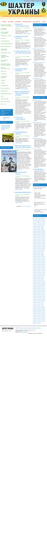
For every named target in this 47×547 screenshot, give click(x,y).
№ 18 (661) (43, 245)
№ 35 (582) (39, 288)
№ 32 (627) (35, 264)
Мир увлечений (4, 98)
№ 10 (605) (39, 275)
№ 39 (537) (35, 311)
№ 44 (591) (39, 283)
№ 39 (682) (43, 234)
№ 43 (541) (43, 308)
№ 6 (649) (42, 251)
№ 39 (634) (43, 259)
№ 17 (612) (35, 272)
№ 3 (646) (42, 253)
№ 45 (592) (35, 283)
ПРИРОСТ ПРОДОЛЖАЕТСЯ (39, 27)
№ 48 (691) (42, 229)
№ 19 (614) (39, 270)
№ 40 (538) (43, 310)
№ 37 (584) (43, 286)
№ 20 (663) (35, 245)
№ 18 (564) (35, 297)
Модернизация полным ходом (39, 62)
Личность (3, 38)
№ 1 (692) (38, 229)
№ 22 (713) (39, 218)
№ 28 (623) (39, 265)
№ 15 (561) (35, 299)
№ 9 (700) (43, 224)
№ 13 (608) (39, 273)
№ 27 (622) (43, 265)
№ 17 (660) (35, 246)
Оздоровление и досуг (6, 93)
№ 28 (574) (43, 291)
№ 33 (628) (43, 262)
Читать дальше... (27, 33)
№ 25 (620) (39, 267)
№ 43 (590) (43, 283)
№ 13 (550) (43, 299)
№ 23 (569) (39, 294)
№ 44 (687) (35, 232)
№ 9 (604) (43, 275)
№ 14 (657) (35, 248)
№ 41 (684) (35, 234)
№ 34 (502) (43, 313)
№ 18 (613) (43, 270)
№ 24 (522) (35, 319)
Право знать (3, 71)
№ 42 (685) (43, 232)
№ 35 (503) (39, 313)
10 (28, 206)
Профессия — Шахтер (6, 35)
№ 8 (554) (38, 302)
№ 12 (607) (43, 273)
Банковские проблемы (38, 138)
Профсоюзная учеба (6, 46)
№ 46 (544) (43, 307)
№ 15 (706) (43, 221)
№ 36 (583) (35, 288)
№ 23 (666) (35, 243)
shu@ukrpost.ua (25, 332)
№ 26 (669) (35, 242)
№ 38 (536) (39, 311)
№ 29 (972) (35, 240)
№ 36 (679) (43, 235)
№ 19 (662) (39, 245)
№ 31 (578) (43, 289)
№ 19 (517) (43, 321)
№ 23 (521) (39, 319)
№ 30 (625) (43, 264)
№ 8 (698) (34, 226)
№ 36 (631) (43, 261)
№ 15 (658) (43, 246)
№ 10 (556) (43, 300)
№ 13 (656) (39, 248)
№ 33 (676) (43, 237)
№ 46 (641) (39, 256)
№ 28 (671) (39, 240)
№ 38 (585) (39, 286)
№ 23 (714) (35, 218)
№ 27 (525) (35, 318)
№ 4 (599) (42, 278)
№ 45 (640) (43, 256)
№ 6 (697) (42, 226)
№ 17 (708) (35, 221)
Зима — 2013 (3, 104)
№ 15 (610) (43, 272)
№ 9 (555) (34, 302)
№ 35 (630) (35, 262)
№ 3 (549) (34, 305)
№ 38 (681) (35, 235)
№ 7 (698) (38, 226)
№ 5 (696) (34, 227)
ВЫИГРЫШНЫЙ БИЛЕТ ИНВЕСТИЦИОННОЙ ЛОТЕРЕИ (22, 93)
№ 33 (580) (35, 289)
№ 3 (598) (34, 280)
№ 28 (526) (43, 316)
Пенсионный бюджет (37, 122)
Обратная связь (27, 21)
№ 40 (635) (39, 259)
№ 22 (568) (43, 294)
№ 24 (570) (35, 294)
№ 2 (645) (34, 254)
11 (30, 206)
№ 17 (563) (39, 297)
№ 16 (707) (39, 221)
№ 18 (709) (43, 219)
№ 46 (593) (43, 281)
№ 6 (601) (34, 278)
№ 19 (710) (39, 219)
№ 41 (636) (35, 259)
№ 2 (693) (34, 229)
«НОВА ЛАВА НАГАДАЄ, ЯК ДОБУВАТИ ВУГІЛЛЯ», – (23, 52)
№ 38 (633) (35, 261)
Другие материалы (5, 101)
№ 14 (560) (39, 299)
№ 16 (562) (43, 297)
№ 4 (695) (38, 227)
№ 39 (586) (35, 286)
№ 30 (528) (35, 316)
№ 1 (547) (42, 305)
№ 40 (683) (39, 234)
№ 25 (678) (39, 242)
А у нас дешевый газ (37, 148)
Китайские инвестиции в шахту (39, 48)
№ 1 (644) (38, 254)
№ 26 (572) (39, 292)
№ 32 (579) (39, 289)
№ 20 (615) (35, 270)
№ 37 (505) (43, 311)
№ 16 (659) (39, 246)
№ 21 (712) (43, 218)
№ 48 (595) (35, 281)
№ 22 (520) (43, 319)
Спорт (2, 96)
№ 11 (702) (35, 224)
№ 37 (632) (39, 261)
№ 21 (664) (43, 243)
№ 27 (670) (43, 240)
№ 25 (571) (43, 292)
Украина (3, 80)
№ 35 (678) (35, 237)
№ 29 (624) (35, 265)
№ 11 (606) (35, 275)
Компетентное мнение (6, 43)
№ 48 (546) (35, 307)
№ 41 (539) (39, 310)
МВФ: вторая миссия (37, 100)
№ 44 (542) (39, 308)
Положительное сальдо (38, 78)
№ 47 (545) (39, 307)
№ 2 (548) (38, 305)
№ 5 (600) (38, 278)
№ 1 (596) (42, 280)
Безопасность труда (6, 52)
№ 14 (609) (35, 273)
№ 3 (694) (42, 227)
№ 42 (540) (35, 310)
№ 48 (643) (42, 254)
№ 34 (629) (39, 262)
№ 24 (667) (43, 242)
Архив (43, 21)
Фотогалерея (36, 21)
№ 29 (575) (39, 291)
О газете (4, 21)
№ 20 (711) (35, 219)
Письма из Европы (5, 88)
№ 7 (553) (42, 302)
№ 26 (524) (39, 318)
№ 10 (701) (39, 224)
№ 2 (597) (38, 280)
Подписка (18, 21)
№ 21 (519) (35, 321)
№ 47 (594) (39, 281)
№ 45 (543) (35, 308)
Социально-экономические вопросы (5, 56)
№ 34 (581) (43, 288)
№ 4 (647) (38, 253)
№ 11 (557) (39, 300)
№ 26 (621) (35, 267)
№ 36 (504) (35, 313)
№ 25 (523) (43, 318)
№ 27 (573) (35, 292)
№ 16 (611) (39, 272)
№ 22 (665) (39, 243)
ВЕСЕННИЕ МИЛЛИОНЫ (23, 192)
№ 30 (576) (35, 291)
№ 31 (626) (39, 264)
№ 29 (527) (39, 316)
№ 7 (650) (38, 251)
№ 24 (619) (43, 267)
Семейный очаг (4, 85)
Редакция (10, 21)
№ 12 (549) (35, 300)
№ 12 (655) (43, 248)
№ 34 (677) (39, 237)
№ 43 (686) (39, 232)
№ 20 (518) (39, 321)
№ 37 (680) (39, 235)
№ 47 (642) (35, 256)
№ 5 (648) (34, 253)
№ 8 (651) (34, 251)
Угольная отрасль (5, 41)
